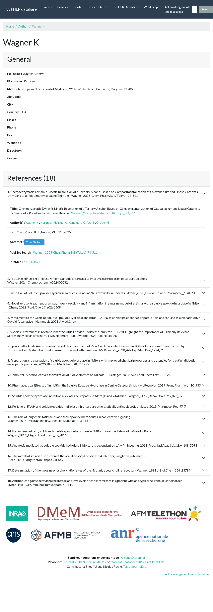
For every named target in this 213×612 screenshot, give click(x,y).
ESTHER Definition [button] (125, 7)
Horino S (46, 222)
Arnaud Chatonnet (133, 557)
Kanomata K (77, 222)
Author (23, 26)
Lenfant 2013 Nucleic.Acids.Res (85, 562)
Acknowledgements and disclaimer (177, 9)
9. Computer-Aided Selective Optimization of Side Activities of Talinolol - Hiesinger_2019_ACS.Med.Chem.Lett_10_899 (88, 375)
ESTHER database (21, 9)
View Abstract (34, 242)
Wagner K (31, 222)
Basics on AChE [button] (97, 7)
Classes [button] (46, 7)
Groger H (102, 222)
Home (10, 26)
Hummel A (60, 222)
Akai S (91, 222)
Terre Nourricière (134, 566)
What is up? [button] (151, 7)
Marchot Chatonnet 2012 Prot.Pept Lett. (137, 562)
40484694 (33, 262)
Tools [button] (77, 7)
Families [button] (62, 7)
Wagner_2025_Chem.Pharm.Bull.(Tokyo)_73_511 (103, 213)
